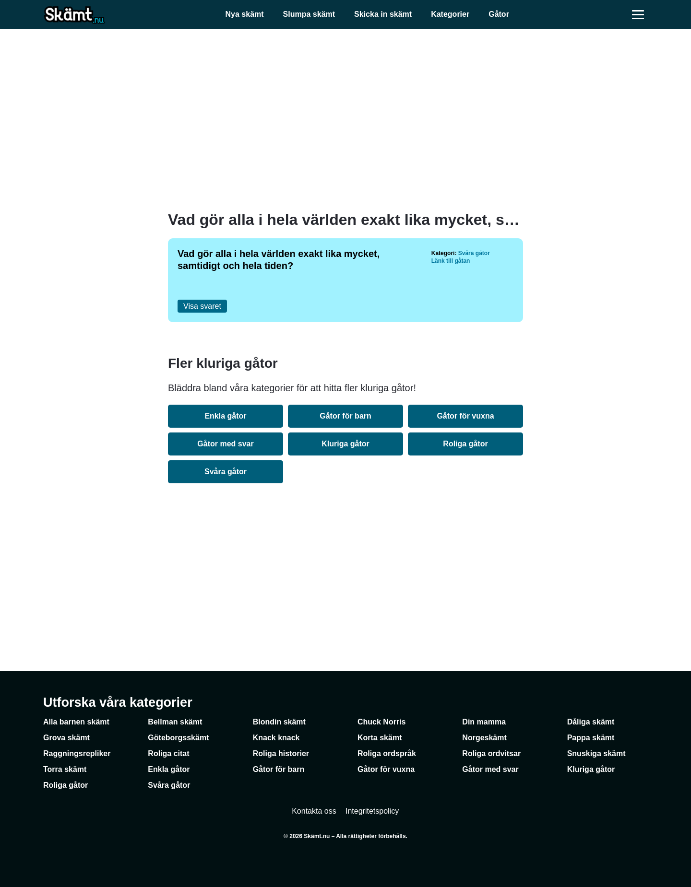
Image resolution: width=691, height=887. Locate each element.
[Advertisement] (345, 120)
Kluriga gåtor (345, 444)
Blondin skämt (279, 722)
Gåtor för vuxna (465, 416)
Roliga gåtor (465, 444)
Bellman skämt (175, 722)
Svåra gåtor (474, 253)
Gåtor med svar (225, 444)
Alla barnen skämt (76, 722)
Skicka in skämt (383, 14)
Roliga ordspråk (386, 753)
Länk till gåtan (450, 260)
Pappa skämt (591, 738)
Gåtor (498, 14)
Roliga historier (281, 753)
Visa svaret (202, 306)
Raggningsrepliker (76, 753)
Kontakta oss (314, 811)
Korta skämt (379, 738)
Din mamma (484, 722)
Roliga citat (168, 753)
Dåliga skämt (591, 722)
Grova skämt (66, 738)
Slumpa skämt (309, 14)
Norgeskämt (484, 738)
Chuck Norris (381, 722)
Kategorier (450, 14)
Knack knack (276, 738)
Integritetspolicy (372, 811)
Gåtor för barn (345, 416)
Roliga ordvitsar (491, 753)
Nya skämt (245, 14)
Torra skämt (64, 769)
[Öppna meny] (638, 14)
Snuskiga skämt (596, 753)
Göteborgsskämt (178, 738)
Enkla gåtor (225, 416)
